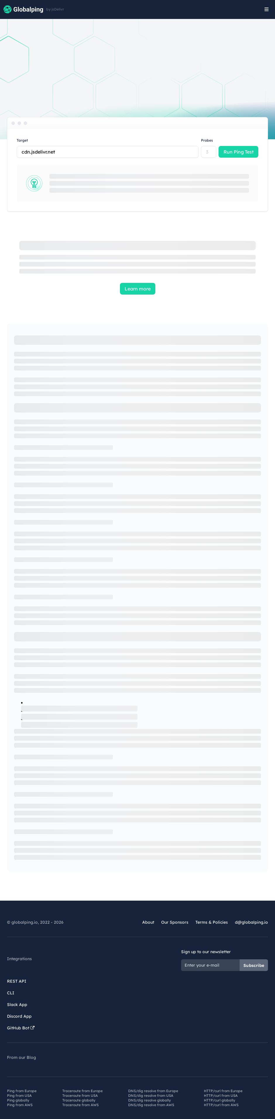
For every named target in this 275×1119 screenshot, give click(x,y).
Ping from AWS (19, 1105)
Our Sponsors (174, 922)
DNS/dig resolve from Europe (153, 1091)
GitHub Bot (21, 1028)
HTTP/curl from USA (221, 1095)
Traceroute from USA (80, 1095)
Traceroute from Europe (82, 1091)
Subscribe (253, 965)
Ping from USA (19, 1095)
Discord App (19, 1016)
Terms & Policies (211, 922)
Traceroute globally (78, 1100)
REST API (16, 981)
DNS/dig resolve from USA (150, 1095)
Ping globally (18, 1100)
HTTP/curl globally (219, 1100)
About (148, 922)
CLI (10, 993)
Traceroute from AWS (80, 1105)
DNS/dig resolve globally (149, 1100)
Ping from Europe (22, 1091)
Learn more (138, 289)
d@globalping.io (251, 922)
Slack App (17, 1004)
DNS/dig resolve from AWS (151, 1105)
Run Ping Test (239, 152)
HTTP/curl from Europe (223, 1091)
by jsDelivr (55, 9)
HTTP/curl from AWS (221, 1105)
